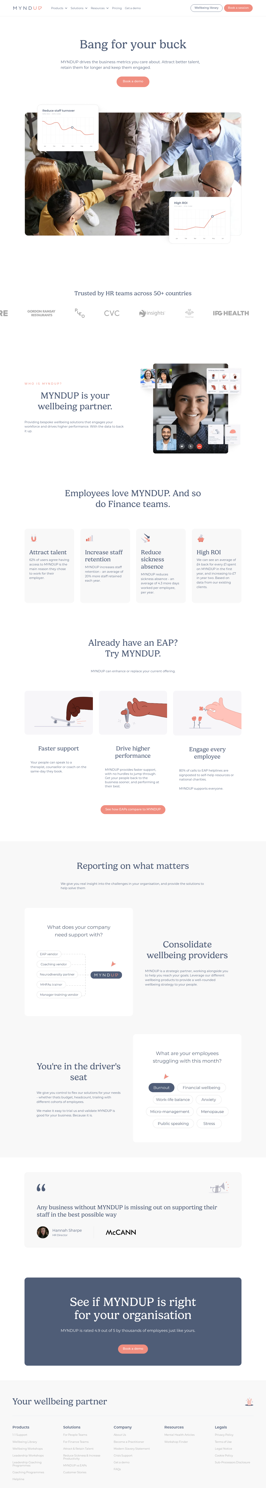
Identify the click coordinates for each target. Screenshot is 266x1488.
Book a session (238, 8)
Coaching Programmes (28, 1472)
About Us (120, 1434)
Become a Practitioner (129, 1441)
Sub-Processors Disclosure (232, 1462)
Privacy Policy (224, 1434)
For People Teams (75, 1434)
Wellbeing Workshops (27, 1448)
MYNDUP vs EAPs (75, 1465)
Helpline (18, 1479)
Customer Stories (74, 1472)
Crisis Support (123, 1455)
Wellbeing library (206, 8)
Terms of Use (223, 1441)
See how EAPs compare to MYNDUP (133, 809)
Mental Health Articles (179, 1434)
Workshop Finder (176, 1441)
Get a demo (133, 8)
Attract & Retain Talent (78, 1448)
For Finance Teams (76, 1441)
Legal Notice (223, 1448)
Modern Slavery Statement (132, 1448)
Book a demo (133, 81)
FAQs (117, 1469)
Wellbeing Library (24, 1441)
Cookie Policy (224, 1455)
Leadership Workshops (28, 1455)
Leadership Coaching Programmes (27, 1464)
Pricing (117, 8)
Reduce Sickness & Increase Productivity (81, 1457)
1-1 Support (19, 1434)
